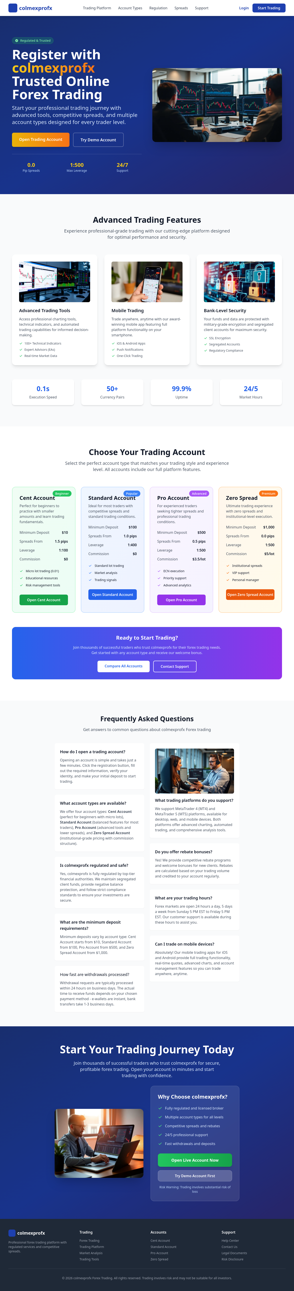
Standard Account (164, 1247)
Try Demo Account (98, 139)
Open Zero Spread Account (250, 594)
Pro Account (159, 1253)
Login (244, 8)
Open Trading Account (40, 139)
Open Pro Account (181, 599)
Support (201, 8)
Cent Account (160, 1240)
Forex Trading (89, 1240)
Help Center (230, 1240)
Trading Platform (97, 8)
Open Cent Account (43, 599)
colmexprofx (35, 8)
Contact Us (229, 1247)
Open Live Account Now (195, 1160)
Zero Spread (159, 1259)
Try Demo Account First (195, 1175)
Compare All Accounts (123, 666)
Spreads (181, 8)
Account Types (130, 8)
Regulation (158, 8)
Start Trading (269, 8)
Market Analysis (91, 1253)
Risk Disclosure (232, 1259)
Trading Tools (89, 1259)
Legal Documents (234, 1253)
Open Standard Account (112, 594)
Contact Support (175, 666)
